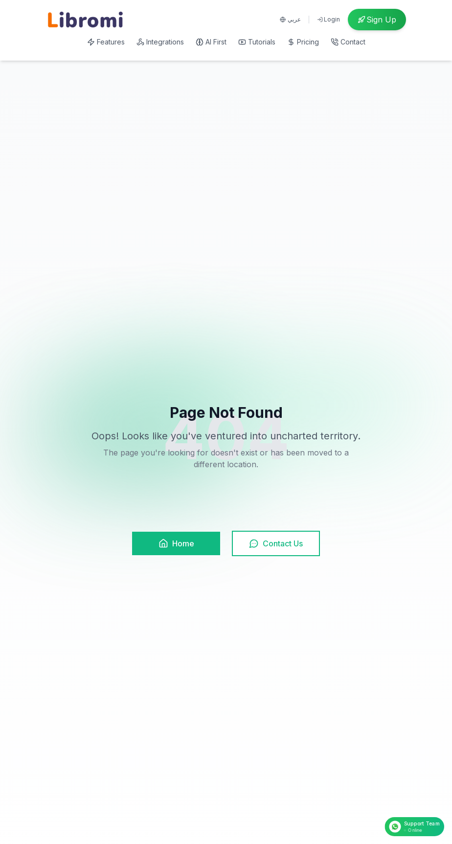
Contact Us (276, 543)
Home (176, 543)
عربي (290, 19)
